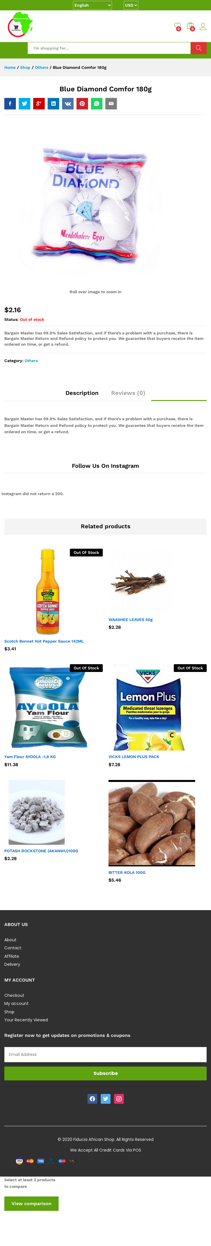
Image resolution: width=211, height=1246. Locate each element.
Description (82, 393)
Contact (12, 948)
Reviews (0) (128, 393)
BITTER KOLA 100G (127, 872)
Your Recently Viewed (26, 1020)
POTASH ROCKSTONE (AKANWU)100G (41, 851)
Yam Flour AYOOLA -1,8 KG (30, 756)
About (10, 940)
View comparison (31, 1203)
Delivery (12, 964)
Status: (11, 319)
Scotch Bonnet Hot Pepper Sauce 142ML (44, 641)
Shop (9, 1012)
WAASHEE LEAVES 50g (131, 619)
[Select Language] (92, 5)
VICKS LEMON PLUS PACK (134, 756)
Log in (203, 27)
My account (16, 1003)
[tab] (82, 395)
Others (31, 360)
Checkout (14, 995)
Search (199, 48)
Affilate (11, 956)
